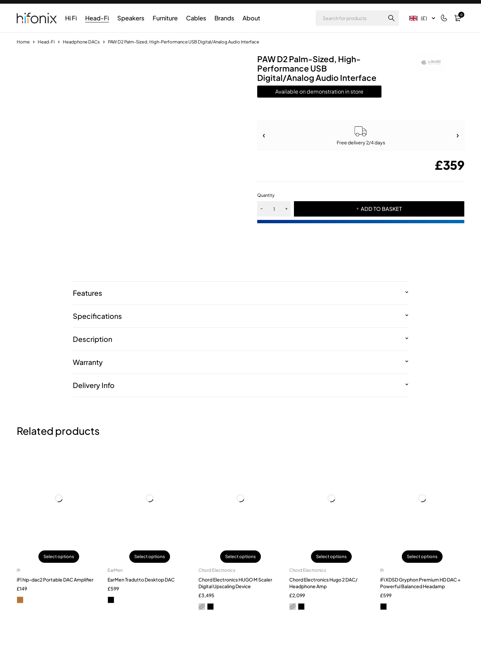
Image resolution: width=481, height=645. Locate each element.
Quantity (266, 195)
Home (23, 41)
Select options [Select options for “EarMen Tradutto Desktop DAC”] (149, 556)
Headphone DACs (81, 41)
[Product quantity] (274, 209)
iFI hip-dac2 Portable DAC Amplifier (55, 580)
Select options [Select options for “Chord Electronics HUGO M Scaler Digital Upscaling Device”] (240, 556)
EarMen (115, 570)
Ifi (18, 570)
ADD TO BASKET (381, 208)
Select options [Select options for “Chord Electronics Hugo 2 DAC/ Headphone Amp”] (331, 556)
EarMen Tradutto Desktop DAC (141, 580)
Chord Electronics (216, 570)
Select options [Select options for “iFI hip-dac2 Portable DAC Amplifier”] (58, 556)
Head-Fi (46, 41)
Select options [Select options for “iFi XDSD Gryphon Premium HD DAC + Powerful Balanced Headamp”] (422, 556)
